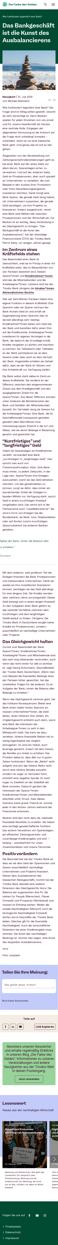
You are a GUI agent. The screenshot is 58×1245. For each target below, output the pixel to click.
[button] (54, 1159)
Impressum (10, 1238)
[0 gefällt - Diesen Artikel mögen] (49, 100)
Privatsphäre (11, 1226)
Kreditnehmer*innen (39, 275)
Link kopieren (45, 1026)
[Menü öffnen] (53, 4)
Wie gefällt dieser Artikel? (20, 984)
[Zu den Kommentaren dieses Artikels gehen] (54, 100)
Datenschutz (11, 1232)
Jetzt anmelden (29, 1079)
